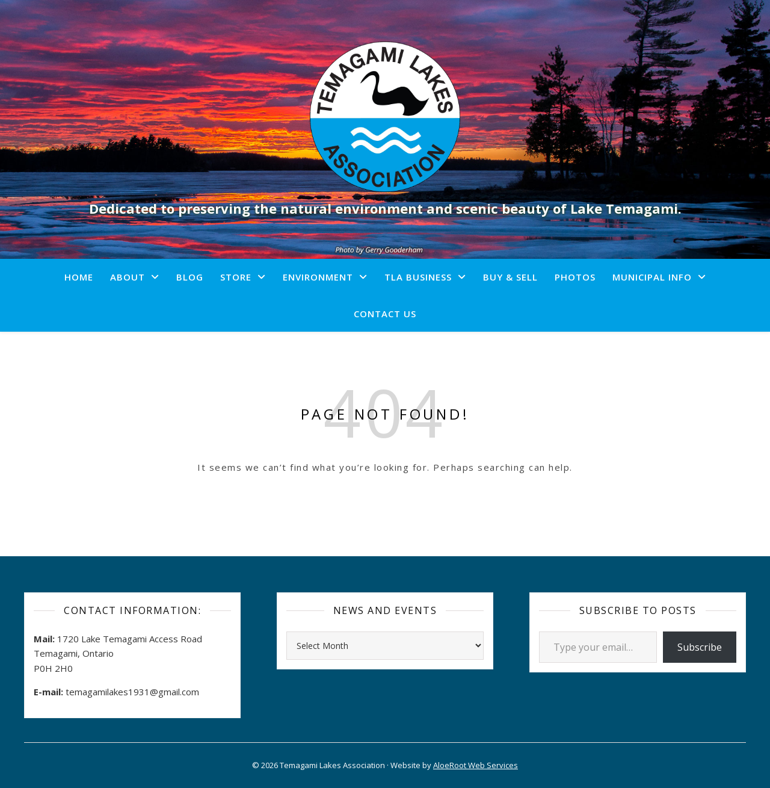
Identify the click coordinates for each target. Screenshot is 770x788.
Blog (189, 277)
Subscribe (699, 647)
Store (235, 277)
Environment (318, 277)
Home (78, 277)
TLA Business (418, 277)
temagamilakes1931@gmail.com (132, 692)
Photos (575, 277)
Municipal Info (652, 277)
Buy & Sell (510, 277)
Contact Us (385, 314)
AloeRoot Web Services (475, 765)
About (127, 277)
